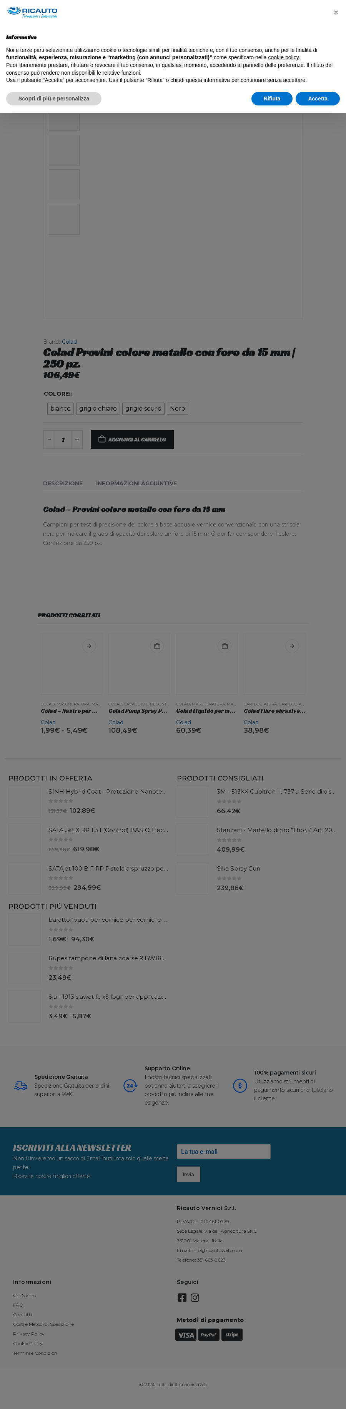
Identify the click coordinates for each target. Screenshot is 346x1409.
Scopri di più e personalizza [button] (53, 98)
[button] (336, 12)
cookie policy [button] (283, 57)
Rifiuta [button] (272, 98)
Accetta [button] (318, 98)
